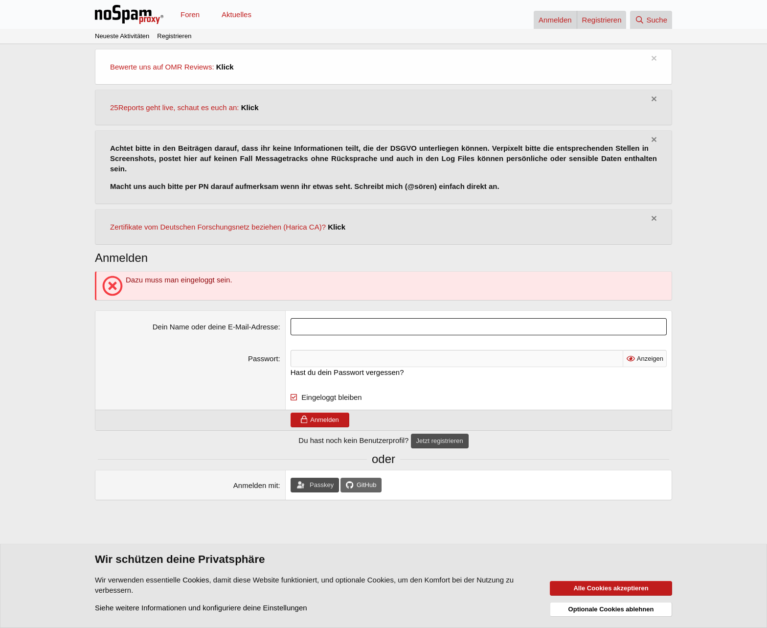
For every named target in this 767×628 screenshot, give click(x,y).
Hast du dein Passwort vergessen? (347, 372)
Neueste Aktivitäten (122, 36)
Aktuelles (236, 14)
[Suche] (651, 20)
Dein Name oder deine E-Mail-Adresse (215, 327)
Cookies (195, 580)
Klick (225, 67)
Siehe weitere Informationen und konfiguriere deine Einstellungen (201, 608)
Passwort (263, 358)
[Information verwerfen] (653, 59)
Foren (190, 14)
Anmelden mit (255, 485)
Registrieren (174, 36)
